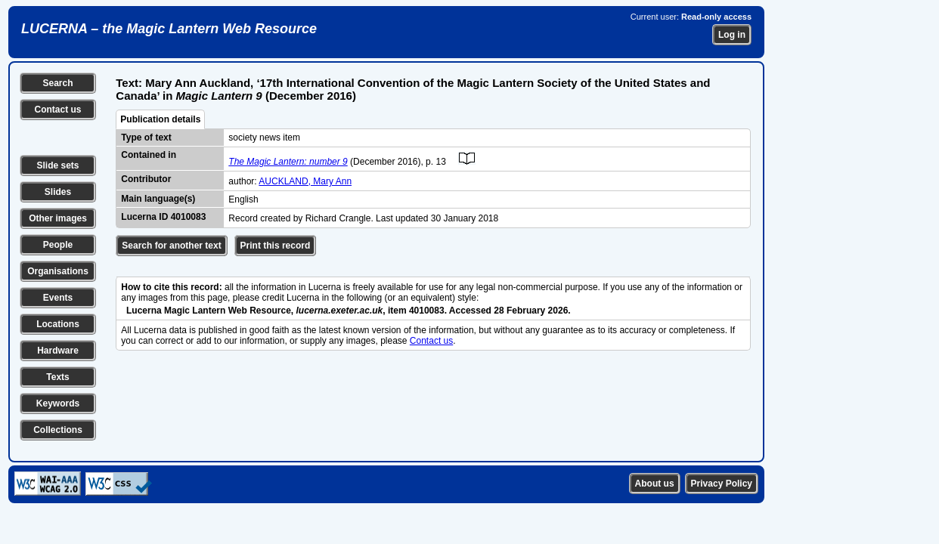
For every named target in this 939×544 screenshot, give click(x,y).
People (58, 245)
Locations (57, 324)
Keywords (57, 403)
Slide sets (57, 165)
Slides (58, 192)
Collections (57, 430)
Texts (57, 377)
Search (57, 83)
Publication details (160, 119)
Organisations (57, 271)
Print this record (275, 245)
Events (58, 297)
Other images (58, 218)
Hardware (58, 350)
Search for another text (171, 245)
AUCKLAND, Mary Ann (305, 181)
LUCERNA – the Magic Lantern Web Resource (169, 28)
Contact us (57, 109)
